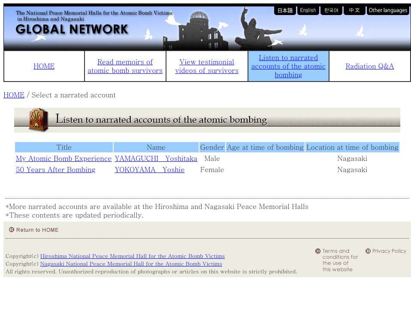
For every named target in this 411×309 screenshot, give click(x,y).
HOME (43, 66)
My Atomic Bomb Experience (64, 158)
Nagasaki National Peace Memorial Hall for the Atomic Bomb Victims (131, 263)
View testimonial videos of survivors (207, 66)
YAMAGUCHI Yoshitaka (156, 158)
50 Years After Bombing (55, 169)
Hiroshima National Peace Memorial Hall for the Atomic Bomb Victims (132, 255)
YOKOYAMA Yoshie (149, 169)
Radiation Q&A (370, 66)
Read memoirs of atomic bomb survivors (125, 66)
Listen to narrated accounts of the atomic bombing (288, 65)
